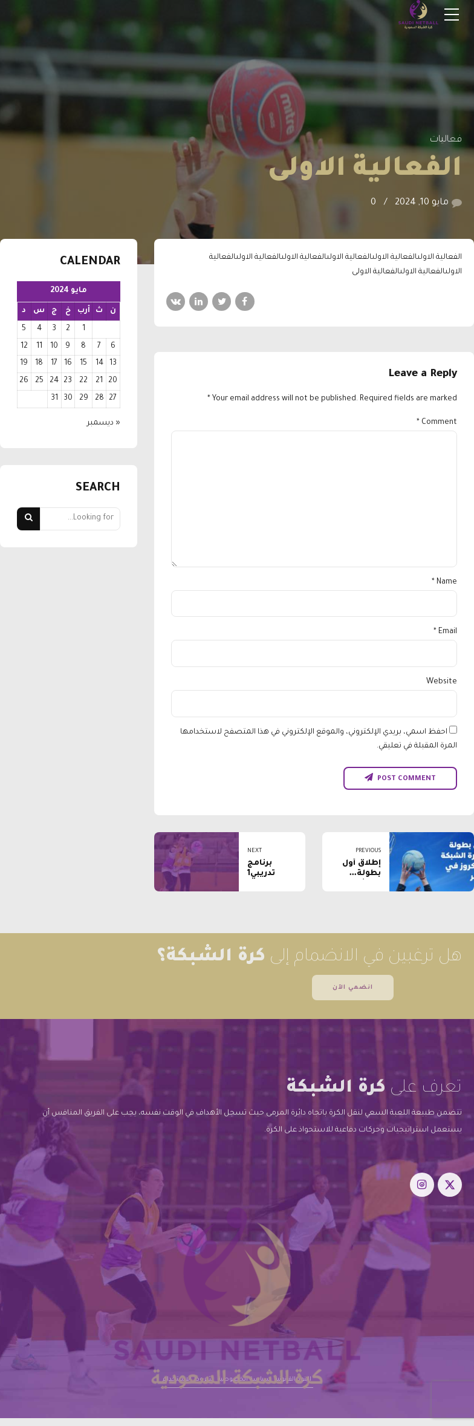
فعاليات (446, 140)
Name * (444, 582)
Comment (437, 422)
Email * (445, 632)
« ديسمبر (103, 423)
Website (441, 682)
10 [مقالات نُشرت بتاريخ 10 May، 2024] (54, 346)
